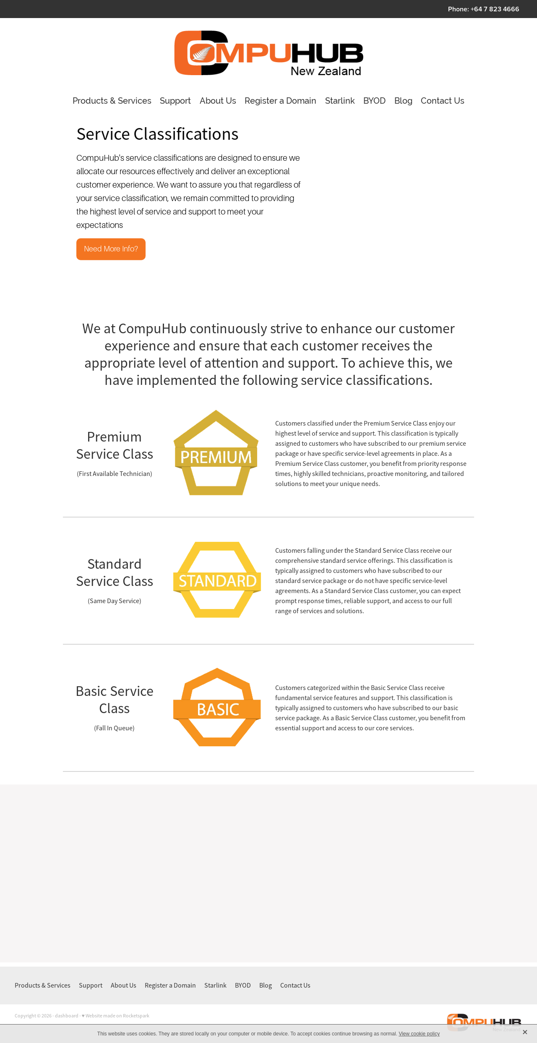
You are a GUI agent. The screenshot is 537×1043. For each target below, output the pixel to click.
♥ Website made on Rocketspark (115, 1015)
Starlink (340, 101)
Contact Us (442, 101)
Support (175, 101)
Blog (403, 101)
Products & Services (112, 101)
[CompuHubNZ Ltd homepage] (268, 53)
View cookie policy (419, 1034)
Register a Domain (280, 101)
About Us (218, 101)
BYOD (374, 101)
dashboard (66, 1015)
